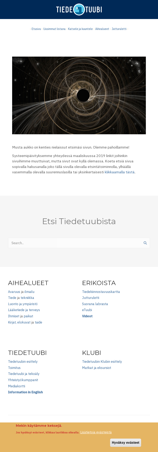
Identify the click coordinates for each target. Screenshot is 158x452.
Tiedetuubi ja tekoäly (24, 374)
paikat (28, 316)
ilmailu (29, 292)
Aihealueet (102, 29)
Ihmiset (13, 316)
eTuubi (87, 310)
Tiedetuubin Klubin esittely (102, 361)
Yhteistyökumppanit (23, 380)
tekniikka (27, 298)
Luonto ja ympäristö (23, 304)
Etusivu (36, 29)
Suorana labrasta (95, 304)
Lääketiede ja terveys (24, 310)
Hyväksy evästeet (125, 445)
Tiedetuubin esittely (23, 361)
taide (38, 322)
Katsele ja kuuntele (80, 29)
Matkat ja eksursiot (96, 368)
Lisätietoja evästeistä (96, 435)
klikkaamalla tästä (120, 172)
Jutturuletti (119, 29)
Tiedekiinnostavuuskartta (101, 292)
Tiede (12, 298)
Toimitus (14, 368)
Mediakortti (16, 386)
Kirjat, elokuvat (19, 322)
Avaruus (14, 292)
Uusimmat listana (54, 29)
